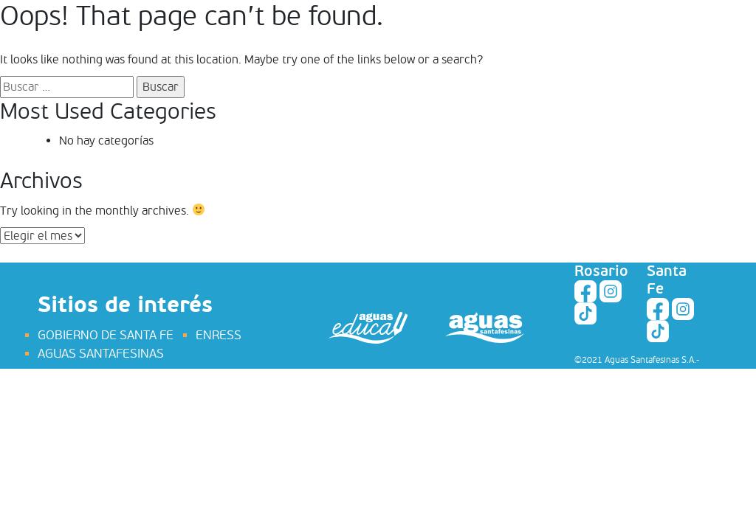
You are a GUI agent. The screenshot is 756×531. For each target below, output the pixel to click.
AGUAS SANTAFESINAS (101, 353)
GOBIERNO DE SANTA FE (105, 335)
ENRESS (218, 335)
